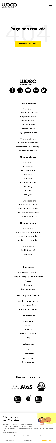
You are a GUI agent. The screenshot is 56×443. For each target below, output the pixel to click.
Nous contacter (28, 289)
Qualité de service (28, 151)
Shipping (28, 174)
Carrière (28, 285)
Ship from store (28, 116)
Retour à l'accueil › (28, 44)
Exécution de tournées (28, 212)
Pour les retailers (28, 305)
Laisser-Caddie (28, 129)
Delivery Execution (28, 182)
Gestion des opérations (28, 240)
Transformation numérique (28, 147)
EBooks (28, 325)
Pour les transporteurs (28, 301)
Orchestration (28, 170)
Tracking (28, 186)
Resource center (28, 333)
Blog (28, 337)
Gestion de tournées (28, 208)
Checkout (28, 166)
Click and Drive (28, 124)
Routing (28, 178)
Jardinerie (28, 358)
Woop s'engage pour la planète (28, 277)
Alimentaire (28, 354)
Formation (28, 254)
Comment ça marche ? (28, 309)
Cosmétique (28, 362)
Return (28, 190)
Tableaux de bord (28, 216)
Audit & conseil (28, 250)
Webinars (28, 329)
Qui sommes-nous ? (28, 273)
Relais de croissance (28, 142)
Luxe (28, 350)
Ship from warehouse (28, 112)
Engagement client (28, 133)
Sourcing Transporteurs (28, 232)
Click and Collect (28, 120)
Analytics (28, 194)
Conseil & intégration (28, 236)
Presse (28, 281)
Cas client (28, 321)
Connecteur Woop (28, 204)
